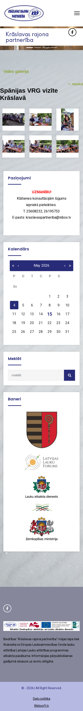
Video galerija (16, 71)
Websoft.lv (41, 705)
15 (49, 314)
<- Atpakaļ (75, 84)
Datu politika (41, 698)
